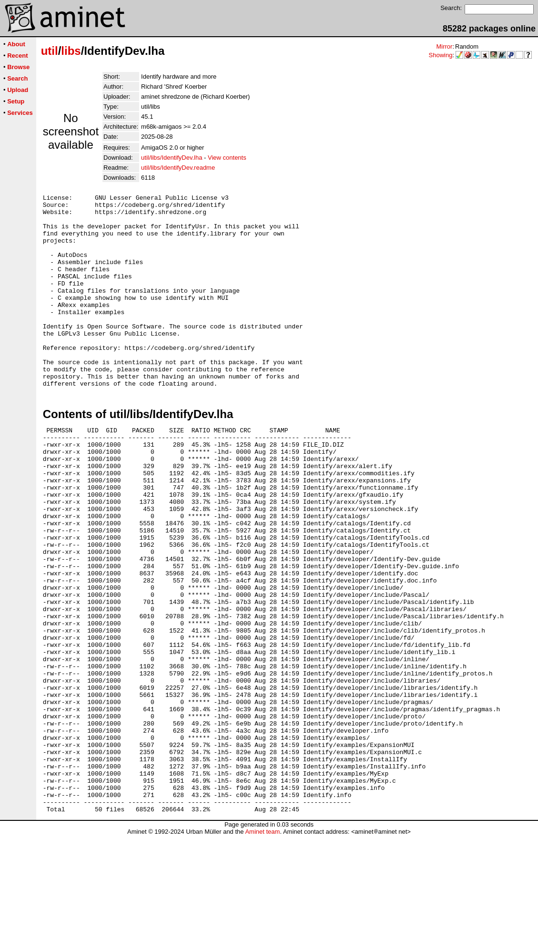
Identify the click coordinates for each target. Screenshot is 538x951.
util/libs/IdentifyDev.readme (178, 167)
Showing (441, 55)
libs (71, 50)
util (49, 50)
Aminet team (262, 947)
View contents (227, 157)
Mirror (444, 46)
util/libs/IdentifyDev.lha (171, 157)
